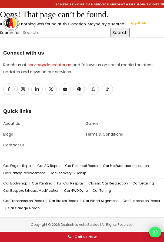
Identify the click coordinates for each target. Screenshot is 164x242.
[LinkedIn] (37, 89)
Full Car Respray (70, 183)
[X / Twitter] (51, 89)
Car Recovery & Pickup (67, 173)
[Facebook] (9, 89)
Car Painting (42, 183)
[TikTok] (107, 89)
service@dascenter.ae (49, 65)
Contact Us (14, 145)
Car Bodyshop (15, 183)
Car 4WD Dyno (76, 191)
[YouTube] (65, 89)
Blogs (8, 134)
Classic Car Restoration (108, 183)
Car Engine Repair (18, 166)
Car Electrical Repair (81, 166)
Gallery (91, 123)
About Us (11, 123)
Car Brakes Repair (63, 201)
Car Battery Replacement (24, 173)
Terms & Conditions (104, 134)
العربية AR (138, 23)
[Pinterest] (79, 89)
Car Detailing (143, 183)
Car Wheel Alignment (100, 201)
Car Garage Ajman (24, 208)
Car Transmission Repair (23, 201)
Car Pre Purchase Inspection (126, 166)
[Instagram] (23, 89)
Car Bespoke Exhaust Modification (31, 191)
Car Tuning (101, 191)
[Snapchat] (93, 89)
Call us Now (82, 237)
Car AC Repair (49, 166)
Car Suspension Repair (141, 201)
